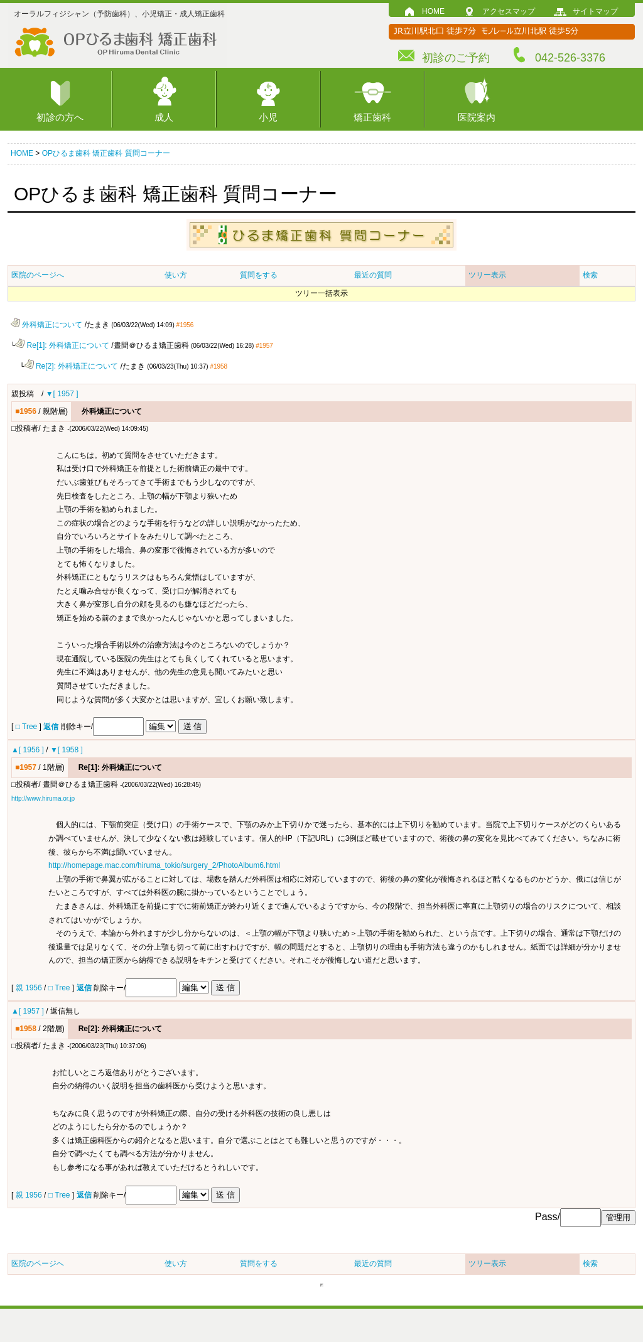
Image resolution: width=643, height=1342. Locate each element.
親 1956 (30, 986)
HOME (433, 11)
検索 (590, 275)
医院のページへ (37, 275)
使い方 (176, 275)
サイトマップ (595, 11)
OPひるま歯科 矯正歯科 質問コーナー (106, 153)
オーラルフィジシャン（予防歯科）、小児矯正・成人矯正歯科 (119, 13)
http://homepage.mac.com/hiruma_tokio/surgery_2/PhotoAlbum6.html (164, 864)
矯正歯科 (372, 117)
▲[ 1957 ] (27, 1009)
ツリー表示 (487, 275)
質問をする (259, 275)
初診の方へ (60, 117)
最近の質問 (373, 275)
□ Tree (27, 725)
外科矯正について (46, 324)
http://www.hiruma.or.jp (43, 797)
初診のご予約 (456, 57)
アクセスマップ (508, 11)
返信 (50, 725)
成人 (163, 117)
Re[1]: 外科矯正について (62, 345)
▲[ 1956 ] (27, 748)
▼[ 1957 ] (62, 392)
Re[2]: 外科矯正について (71, 365)
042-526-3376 (570, 57)
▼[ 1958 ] (66, 748)
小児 (268, 117)
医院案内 (476, 117)
